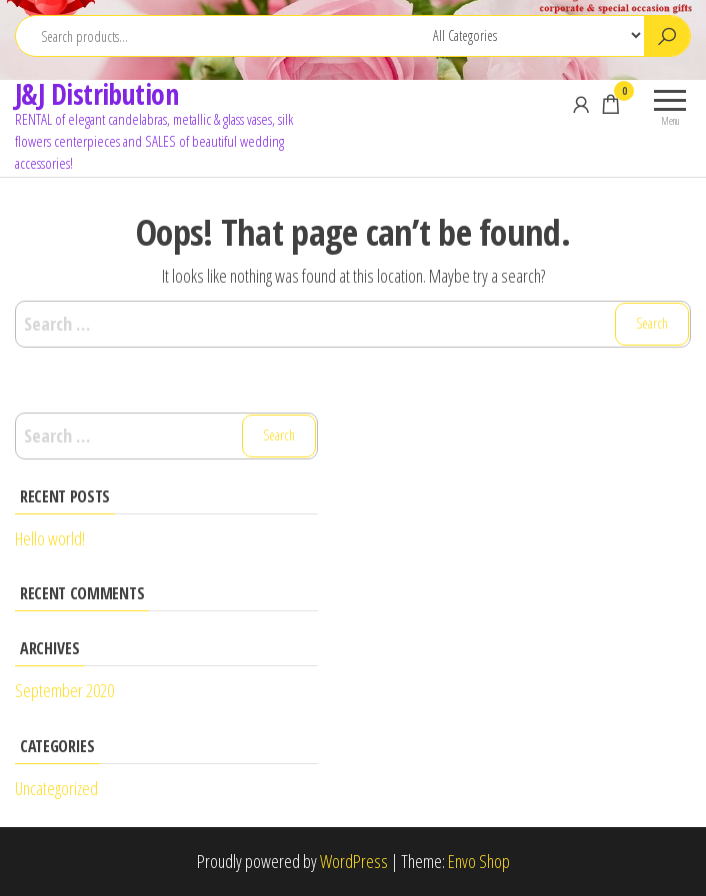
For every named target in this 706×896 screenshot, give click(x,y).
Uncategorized (56, 788)
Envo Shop (479, 861)
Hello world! (50, 538)
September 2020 (64, 690)
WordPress (354, 861)
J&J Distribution (96, 94)
